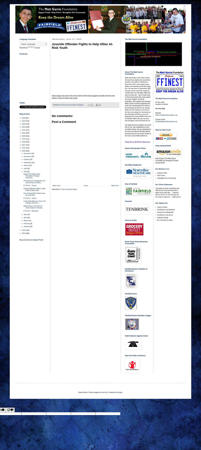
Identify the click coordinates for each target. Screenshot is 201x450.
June (25, 171)
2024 (24, 124)
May (25, 214)
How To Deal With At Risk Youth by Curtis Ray (34, 194)
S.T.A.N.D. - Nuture (29, 198)
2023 (24, 127)
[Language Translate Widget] (33, 44)
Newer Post (56, 185)
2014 (24, 230)
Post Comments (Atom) (69, 189)
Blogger (119, 392)
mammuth (104, 392)
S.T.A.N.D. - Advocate (30, 211)
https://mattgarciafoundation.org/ (166, 115)
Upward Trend (38, 240)
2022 (24, 130)
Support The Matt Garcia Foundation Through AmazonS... (31, 175)
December (27, 153)
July (25, 168)
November (27, 156)
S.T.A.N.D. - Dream (29, 185)
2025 (24, 121)
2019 (24, 139)
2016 (24, 148)
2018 (24, 142)
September (28, 162)
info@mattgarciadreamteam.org (166, 121)
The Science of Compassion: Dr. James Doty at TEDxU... (34, 181)
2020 (24, 136)
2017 (24, 145)
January (27, 226)
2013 (24, 233)
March (26, 220)
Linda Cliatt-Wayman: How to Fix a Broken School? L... (34, 202)
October (27, 159)
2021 (24, 133)
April (25, 217)
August (26, 165)
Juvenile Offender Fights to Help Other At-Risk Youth (34, 189)
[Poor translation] (10, 410)
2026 (24, 118)
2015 (24, 151)
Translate (34, 48)
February (27, 223)
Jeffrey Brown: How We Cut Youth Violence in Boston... (33, 207)
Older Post (115, 185)
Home (86, 185)
